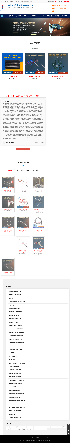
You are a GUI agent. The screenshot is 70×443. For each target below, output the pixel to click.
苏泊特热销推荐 (12, 78)
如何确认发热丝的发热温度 (15, 373)
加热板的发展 (12, 414)
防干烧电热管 (12, 359)
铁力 (42, 426)
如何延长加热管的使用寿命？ (15, 383)
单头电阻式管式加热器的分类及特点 (17, 329)
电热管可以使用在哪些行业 (15, 291)
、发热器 (15, 1)
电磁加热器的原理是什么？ (15, 417)
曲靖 (15, 426)
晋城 (24, 429)
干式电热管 (6, 101)
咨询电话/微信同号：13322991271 (54, 1)
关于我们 (18, 16)
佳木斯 (8, 429)
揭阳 (25, 426)
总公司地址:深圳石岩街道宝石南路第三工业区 (28, 440)
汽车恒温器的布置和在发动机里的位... (17, 407)
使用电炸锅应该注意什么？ (15, 318)
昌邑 (38, 429)
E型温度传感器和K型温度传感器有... (17, 394)
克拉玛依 (19, 429)
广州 (12, 429)
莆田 (52, 426)
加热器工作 (11, 298)
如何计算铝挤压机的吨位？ (15, 376)
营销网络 (49, 16)
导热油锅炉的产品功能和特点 (15, 325)
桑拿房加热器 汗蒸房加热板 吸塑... (16, 336)
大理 (35, 429)
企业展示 (41, 16)
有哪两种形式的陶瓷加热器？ (15, 370)
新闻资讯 (34, 16)
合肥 (42, 429)
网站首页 (11, 16)
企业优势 (57, 16)
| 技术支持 (50, 437)
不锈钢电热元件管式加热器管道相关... (17, 342)
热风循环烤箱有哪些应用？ (15, 390)
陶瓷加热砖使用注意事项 (14, 397)
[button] (5, 27)
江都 (15, 429)
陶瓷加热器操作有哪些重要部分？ (16, 312)
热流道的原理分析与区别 (14, 308)
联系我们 (64, 16)
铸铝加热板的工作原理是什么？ (16, 295)
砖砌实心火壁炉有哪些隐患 (15, 411)
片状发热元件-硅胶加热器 (14, 322)
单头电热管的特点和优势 (14, 356)
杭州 (21, 426)
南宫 (45, 429)
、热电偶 (21, 1)
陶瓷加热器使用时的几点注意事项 (16, 380)
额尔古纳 (56, 426)
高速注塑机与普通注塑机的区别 (16, 339)
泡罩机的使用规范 (13, 404)
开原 (11, 426)
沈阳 (35, 426)
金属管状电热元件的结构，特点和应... (17, 400)
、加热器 (18, 1)
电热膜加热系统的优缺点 (14, 366)
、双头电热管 (11, 1)
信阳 (38, 426)
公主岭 (31, 429)
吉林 (32, 426)
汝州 (49, 426)
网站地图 (40, 440)
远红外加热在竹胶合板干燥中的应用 (17, 301)
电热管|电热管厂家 (46, 440)
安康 (45, 426)
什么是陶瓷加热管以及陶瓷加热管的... (17, 363)
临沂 (27, 429)
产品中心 (26, 16)
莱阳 (18, 426)
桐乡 (28, 426)
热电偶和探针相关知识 (14, 315)
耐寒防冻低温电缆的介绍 (14, 387)
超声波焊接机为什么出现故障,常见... (17, 332)
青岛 (8, 426)
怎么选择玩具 (12, 305)
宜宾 (61, 426)
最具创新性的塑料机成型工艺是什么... (17, 346)
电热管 (3, 1)
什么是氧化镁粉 (12, 353)
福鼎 (64, 426)
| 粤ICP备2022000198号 (43, 437)
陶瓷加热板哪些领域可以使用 (15, 349)
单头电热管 (6, 1)
